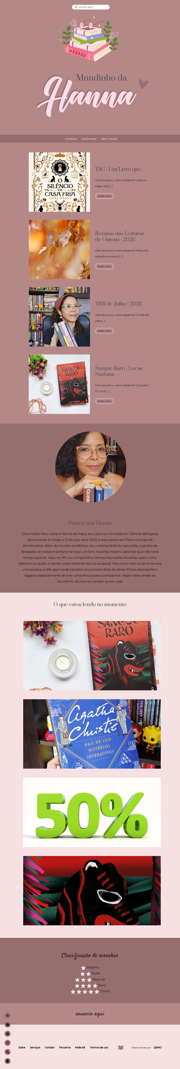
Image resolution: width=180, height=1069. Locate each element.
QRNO (158, 1047)
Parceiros (65, 1047)
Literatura (71, 138)
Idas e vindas (109, 138)
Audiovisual (89, 138)
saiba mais (104, 196)
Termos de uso (99, 1047)
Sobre (21, 1047)
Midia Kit (80, 1047)
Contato (50, 1047)
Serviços (35, 1047)
